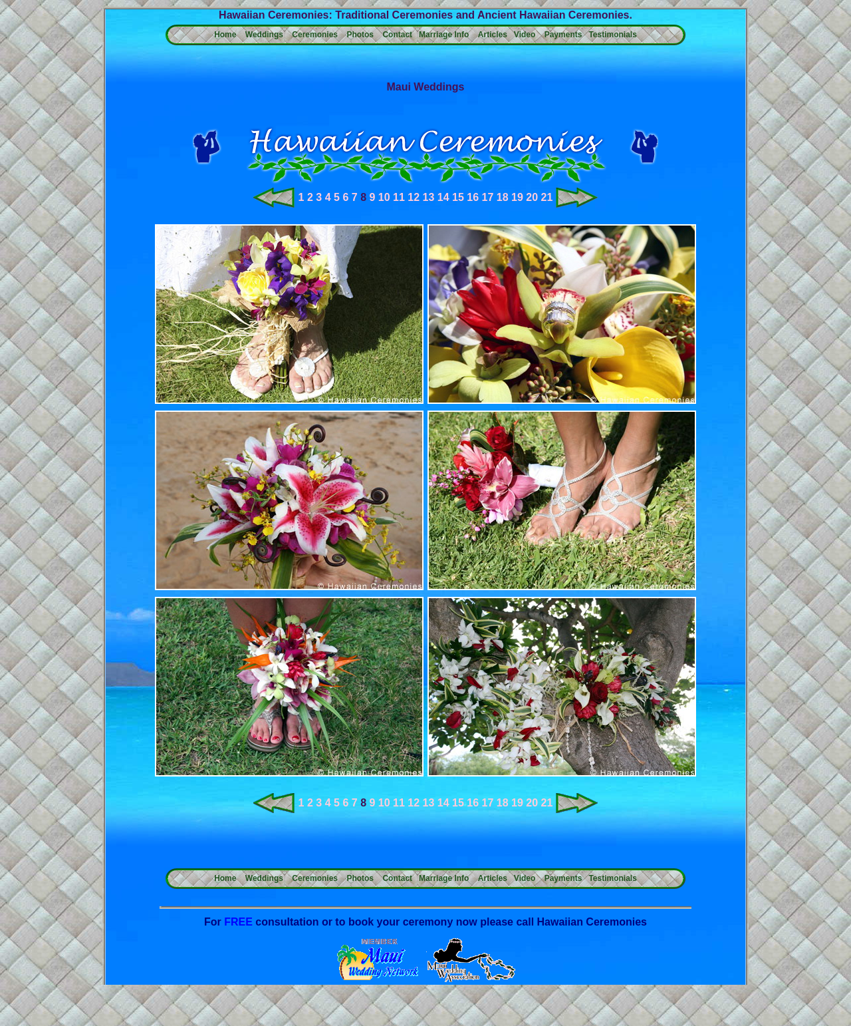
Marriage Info (444, 34)
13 (429, 197)
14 (443, 197)
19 (517, 197)
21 (547, 197)
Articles (492, 34)
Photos (360, 34)
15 (458, 197)
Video (524, 34)
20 (532, 197)
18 (503, 197)
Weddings (264, 34)
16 (473, 197)
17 (488, 197)
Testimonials (612, 34)
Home (225, 34)
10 (384, 197)
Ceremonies (315, 34)
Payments (563, 34)
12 (414, 197)
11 (399, 197)
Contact (397, 34)
